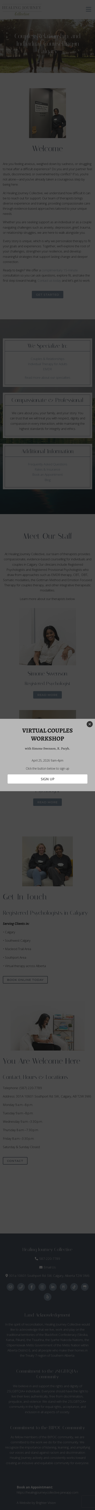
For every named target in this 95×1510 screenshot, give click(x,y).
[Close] (90, 724)
